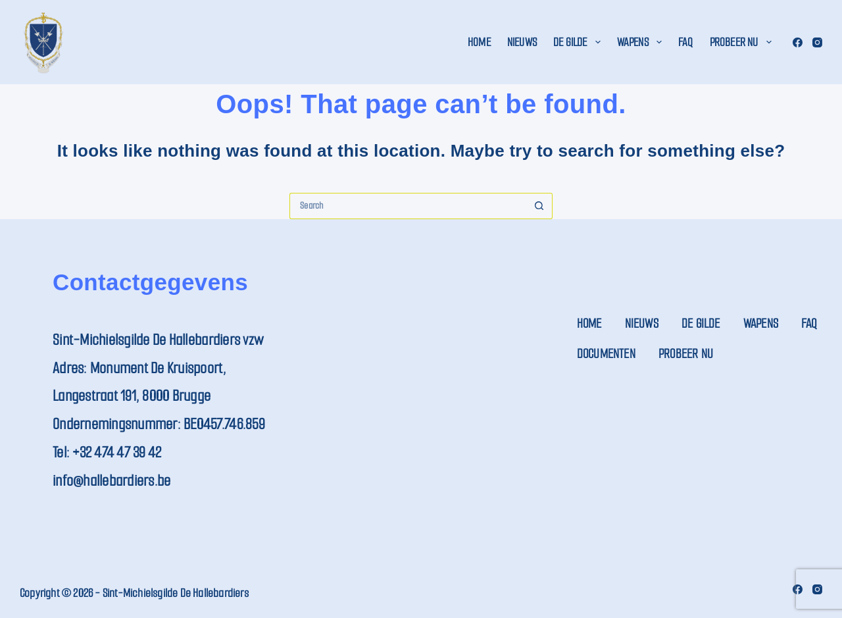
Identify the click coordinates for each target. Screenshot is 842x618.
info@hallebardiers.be (111, 481)
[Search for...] (407, 206)
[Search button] (539, 206)
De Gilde (579, 42)
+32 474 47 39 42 (116, 452)
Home (479, 42)
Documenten (606, 354)
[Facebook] (798, 42)
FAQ (685, 42)
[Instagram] (817, 42)
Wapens (642, 42)
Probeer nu (743, 42)
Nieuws (522, 42)
